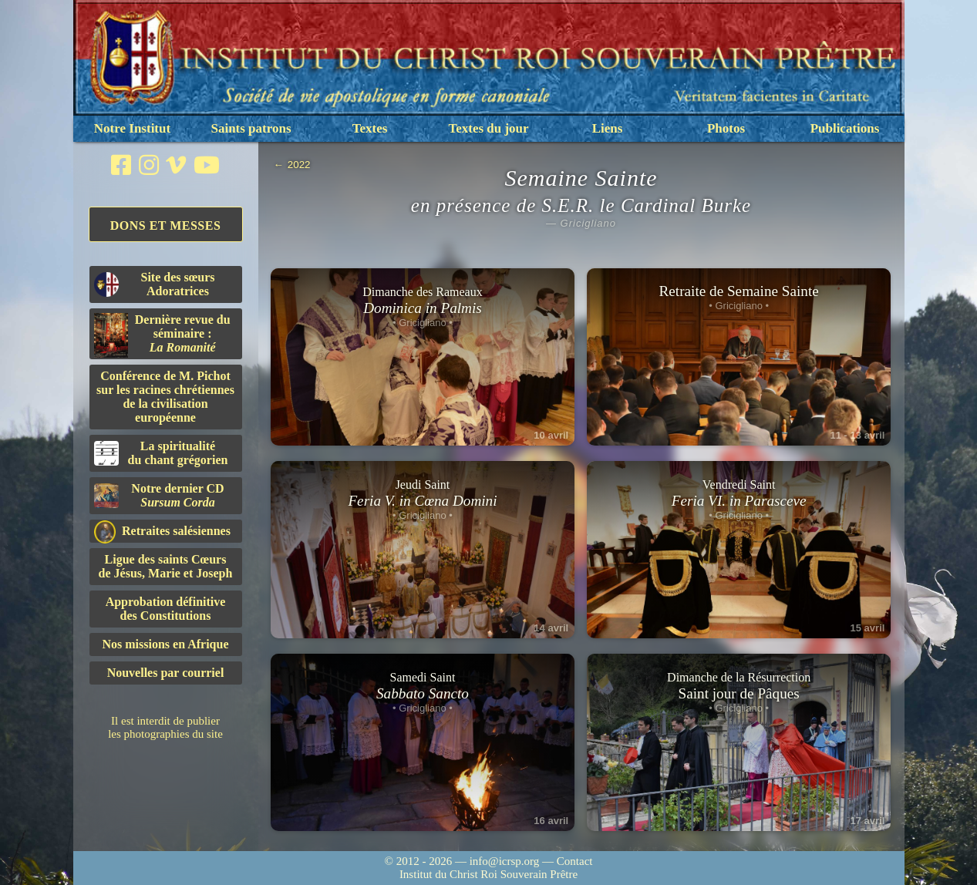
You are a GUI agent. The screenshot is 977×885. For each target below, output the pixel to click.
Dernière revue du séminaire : (162, 335)
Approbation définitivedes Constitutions (166, 608)
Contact (575, 861)
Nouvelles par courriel (165, 672)
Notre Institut (132, 128)
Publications (845, 128)
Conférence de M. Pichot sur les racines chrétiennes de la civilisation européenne (165, 396)
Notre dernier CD (159, 495)
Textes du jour (488, 128)
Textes (370, 128)
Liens (607, 128)
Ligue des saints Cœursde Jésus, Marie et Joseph (166, 566)
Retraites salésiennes (162, 531)
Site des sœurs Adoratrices (154, 284)
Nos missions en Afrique (165, 644)
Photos (726, 128)
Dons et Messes (165, 225)
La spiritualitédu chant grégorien (161, 452)
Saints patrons (251, 128)
